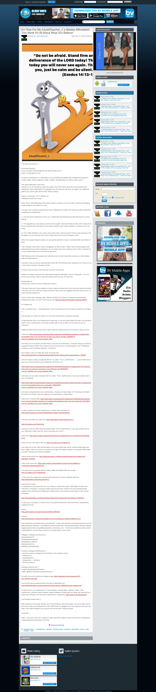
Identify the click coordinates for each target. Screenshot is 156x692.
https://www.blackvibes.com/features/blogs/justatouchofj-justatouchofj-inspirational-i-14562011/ (52, 498)
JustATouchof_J (29, 629)
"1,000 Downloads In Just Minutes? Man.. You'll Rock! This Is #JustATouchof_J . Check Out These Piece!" (115, 131)
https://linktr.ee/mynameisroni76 (76, 595)
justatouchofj (42, 36)
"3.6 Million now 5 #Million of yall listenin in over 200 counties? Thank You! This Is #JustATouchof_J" (115, 100)
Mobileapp (75, 629)
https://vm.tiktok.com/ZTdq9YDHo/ (32, 424)
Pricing (39, 22)
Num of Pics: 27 (35, 670)
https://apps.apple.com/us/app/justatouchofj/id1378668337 (40, 512)
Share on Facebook (57, 625)
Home (22, 22)
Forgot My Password (39, 2)
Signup (27, 2)
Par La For (34, 678)
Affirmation (40, 629)
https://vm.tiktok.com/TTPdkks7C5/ (58, 443)
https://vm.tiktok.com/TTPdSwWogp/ (33, 472)
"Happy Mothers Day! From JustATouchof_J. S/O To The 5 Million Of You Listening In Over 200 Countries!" (115, 123)
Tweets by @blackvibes (65, 656)
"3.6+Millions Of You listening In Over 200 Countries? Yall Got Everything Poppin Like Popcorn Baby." (113, 115)
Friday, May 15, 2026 (106, 97)
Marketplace (48, 22)
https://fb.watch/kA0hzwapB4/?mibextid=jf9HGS (71, 300)
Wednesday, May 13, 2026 (108, 112)
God (31, 630)
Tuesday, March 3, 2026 (107, 127)
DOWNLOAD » (123, 85)
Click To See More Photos (114, 72)
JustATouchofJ (112, 81)
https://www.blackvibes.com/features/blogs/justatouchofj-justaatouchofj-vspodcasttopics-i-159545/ (53, 355)
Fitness (26, 630)
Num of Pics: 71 (35, 680)
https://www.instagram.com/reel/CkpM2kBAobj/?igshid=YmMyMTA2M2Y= (45, 413)
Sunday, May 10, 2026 (107, 120)
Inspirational (58, 629)
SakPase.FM (35, 667)
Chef (87, 629)
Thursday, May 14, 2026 (107, 104)
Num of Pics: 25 (35, 659)
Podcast (67, 629)
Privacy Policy (93, 691)
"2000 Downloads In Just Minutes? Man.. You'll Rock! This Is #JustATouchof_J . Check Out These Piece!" (115, 108)
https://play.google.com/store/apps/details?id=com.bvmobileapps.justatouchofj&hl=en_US (51, 519)
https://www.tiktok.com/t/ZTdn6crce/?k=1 (60, 419)
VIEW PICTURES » (50, 663)
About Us (58, 22)
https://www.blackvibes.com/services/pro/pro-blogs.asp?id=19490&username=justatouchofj (51, 585)
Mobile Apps (31, 22)
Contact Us (68, 22)
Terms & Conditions (105, 691)
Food (82, 629)
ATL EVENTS (35, 657)
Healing (49, 629)
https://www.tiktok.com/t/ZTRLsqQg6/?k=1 (35, 479)
